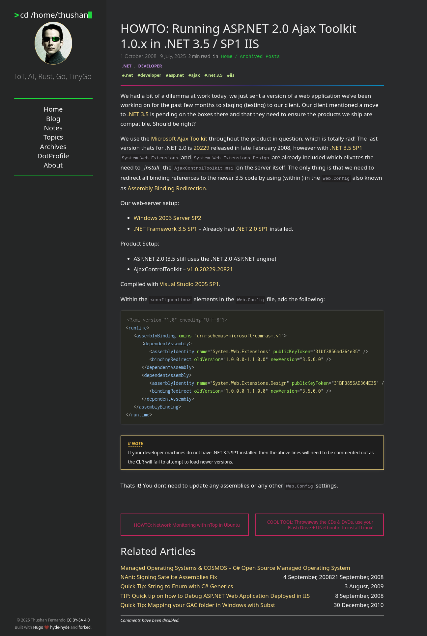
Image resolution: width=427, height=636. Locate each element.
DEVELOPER (150, 65)
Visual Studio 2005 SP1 (189, 283)
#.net (127, 75)
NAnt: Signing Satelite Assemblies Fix (169, 576)
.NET (126, 65)
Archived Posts (260, 56)
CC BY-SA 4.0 (78, 620)
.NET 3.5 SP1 (346, 147)
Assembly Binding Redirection (167, 188)
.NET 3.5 (138, 114)
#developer (149, 75)
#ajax (194, 75)
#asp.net (175, 75)
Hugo (38, 627)
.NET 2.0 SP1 (252, 228)
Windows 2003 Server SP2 (167, 217)
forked (85, 627)
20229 (201, 147)
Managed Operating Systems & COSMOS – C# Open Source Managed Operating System (235, 567)
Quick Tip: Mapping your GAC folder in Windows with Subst (198, 604)
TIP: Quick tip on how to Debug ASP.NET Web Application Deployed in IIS (215, 595)
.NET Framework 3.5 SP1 (165, 228)
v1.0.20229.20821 (210, 269)
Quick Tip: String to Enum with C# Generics (177, 586)
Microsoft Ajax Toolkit (179, 138)
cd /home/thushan (56, 15)
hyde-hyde (60, 627)
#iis (230, 75)
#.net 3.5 (214, 75)
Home (227, 56)
